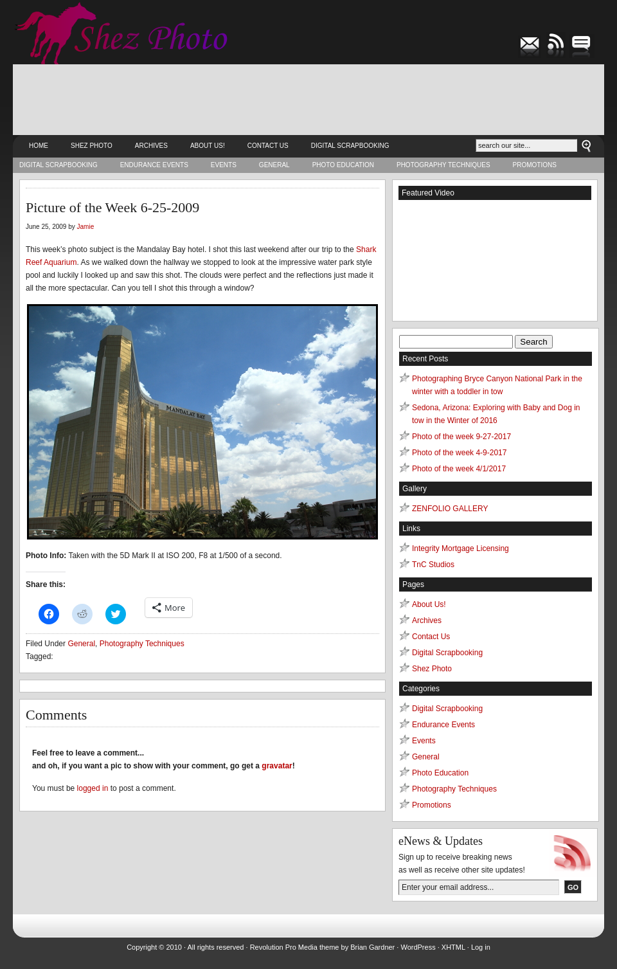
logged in (93, 788)
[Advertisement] (308, 100)
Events (224, 164)
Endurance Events (154, 164)
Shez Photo (91, 145)
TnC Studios (433, 564)
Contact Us (268, 145)
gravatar (277, 765)
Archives (151, 145)
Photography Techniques (443, 164)
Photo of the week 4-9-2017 (459, 452)
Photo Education (343, 164)
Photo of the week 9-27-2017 (461, 436)
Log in (480, 947)
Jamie (85, 226)
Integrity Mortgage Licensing (460, 548)
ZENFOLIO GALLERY (450, 508)
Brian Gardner (372, 947)
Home (38, 145)
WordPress (417, 947)
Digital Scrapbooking (350, 145)
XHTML (453, 947)
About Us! (207, 145)
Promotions (535, 164)
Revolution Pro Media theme (294, 947)
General (274, 164)
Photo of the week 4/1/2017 (459, 468)
